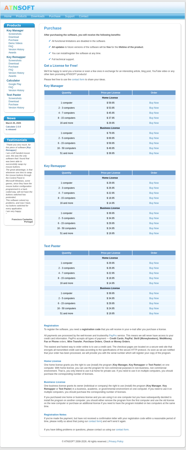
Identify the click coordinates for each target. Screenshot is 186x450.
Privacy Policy (116, 441)
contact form (78, 79)
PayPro (113, 335)
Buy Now (154, 102)
